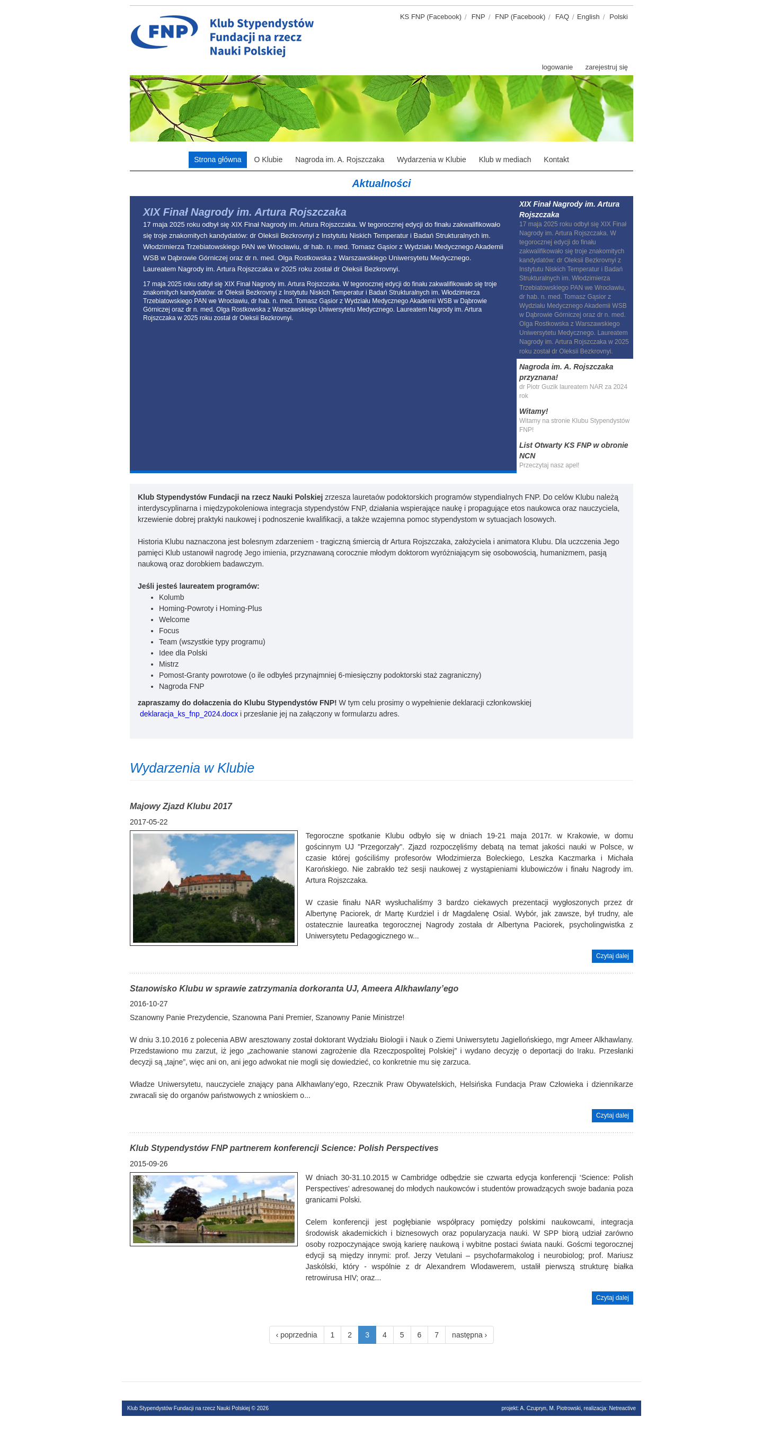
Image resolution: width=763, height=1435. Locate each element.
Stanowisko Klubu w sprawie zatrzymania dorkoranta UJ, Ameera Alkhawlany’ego (294, 988)
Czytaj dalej (612, 956)
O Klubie (268, 159)
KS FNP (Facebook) (431, 17)
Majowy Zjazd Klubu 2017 (181, 806)
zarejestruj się (606, 67)
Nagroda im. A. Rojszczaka (339, 159)
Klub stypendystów (323, 18)
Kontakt (556, 159)
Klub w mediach (505, 159)
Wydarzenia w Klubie (431, 159)
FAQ (562, 17)
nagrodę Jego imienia (250, 552)
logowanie (557, 67)
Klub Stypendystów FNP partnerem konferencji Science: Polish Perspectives (284, 1148)
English (588, 17)
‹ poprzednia (296, 1335)
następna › (469, 1335)
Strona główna (218, 159)
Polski (618, 17)
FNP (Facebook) (520, 17)
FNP (478, 17)
